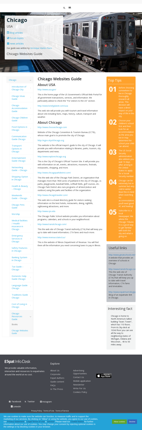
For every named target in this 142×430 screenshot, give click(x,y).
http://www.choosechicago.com (52, 127)
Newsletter (78, 384)
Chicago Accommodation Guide (19, 108)
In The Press (56, 389)
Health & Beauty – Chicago (20, 187)
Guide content (57, 381)
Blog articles (15, 32)
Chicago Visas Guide (18, 97)
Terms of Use (48, 411)
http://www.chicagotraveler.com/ (53, 195)
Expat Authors (57, 377)
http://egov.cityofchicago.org (51, 140)
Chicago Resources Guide (17, 316)
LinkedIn (16, 406)
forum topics (15, 38)
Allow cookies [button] (119, 422)
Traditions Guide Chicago (20, 296)
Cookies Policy (80, 392)
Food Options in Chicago (19, 128)
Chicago (12, 79)
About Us (54, 370)
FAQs (53, 385)
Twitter (31, 401)
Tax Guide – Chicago (17, 268)
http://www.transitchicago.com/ (52, 224)
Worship (16, 214)
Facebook (16, 401)
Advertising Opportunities (80, 372)
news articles (15, 43)
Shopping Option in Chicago (20, 178)
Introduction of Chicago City (19, 88)
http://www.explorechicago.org (52, 156)
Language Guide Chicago (20, 287)
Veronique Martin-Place (41, 48)
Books (15, 324)
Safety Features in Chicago (19, 249)
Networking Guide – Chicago (19, 169)
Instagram (46, 401)
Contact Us (78, 377)
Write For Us (79, 388)
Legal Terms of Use (36, 421)
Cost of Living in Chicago (19, 305)
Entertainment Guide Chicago (19, 159)
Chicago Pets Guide (18, 206)
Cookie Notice (77, 421)
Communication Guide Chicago (19, 138)
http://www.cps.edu (46, 211)
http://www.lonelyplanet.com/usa (53, 105)
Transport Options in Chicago (17, 148)
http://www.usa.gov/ (47, 89)
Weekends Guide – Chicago (19, 197)
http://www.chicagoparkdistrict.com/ (54, 172)
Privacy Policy (36, 411)
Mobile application (82, 380)
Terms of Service (62, 411)
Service (50, 421)
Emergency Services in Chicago (17, 238)
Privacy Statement (15, 421)
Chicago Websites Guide (20, 332)
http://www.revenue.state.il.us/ (51, 237)
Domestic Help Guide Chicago (19, 277)
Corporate (55, 374)
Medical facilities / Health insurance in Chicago (20, 225)
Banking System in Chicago (19, 259)
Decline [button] (132, 422)
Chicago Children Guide (20, 119)
